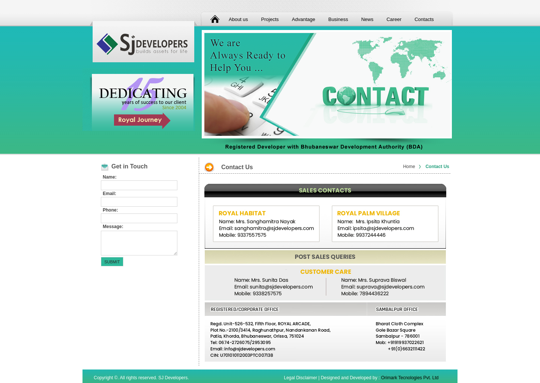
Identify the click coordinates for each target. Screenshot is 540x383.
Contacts (424, 19)
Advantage (303, 19)
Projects (270, 19)
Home (409, 166)
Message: (113, 226)
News (367, 19)
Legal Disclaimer (300, 377)
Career (394, 19)
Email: (109, 193)
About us (238, 19)
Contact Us (437, 166)
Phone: (110, 210)
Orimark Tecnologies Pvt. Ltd (409, 377)
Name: (110, 177)
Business (338, 19)
